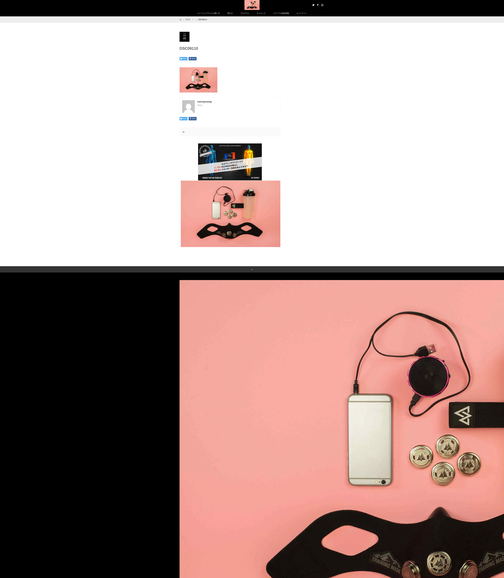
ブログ (187, 20)
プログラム (244, 13)
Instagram (322, 4)
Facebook (317, 4)
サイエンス (261, 13)
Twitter (313, 4)
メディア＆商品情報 (281, 13)
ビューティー (301, 13)
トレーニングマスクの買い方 (208, 13)
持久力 (230, 13)
